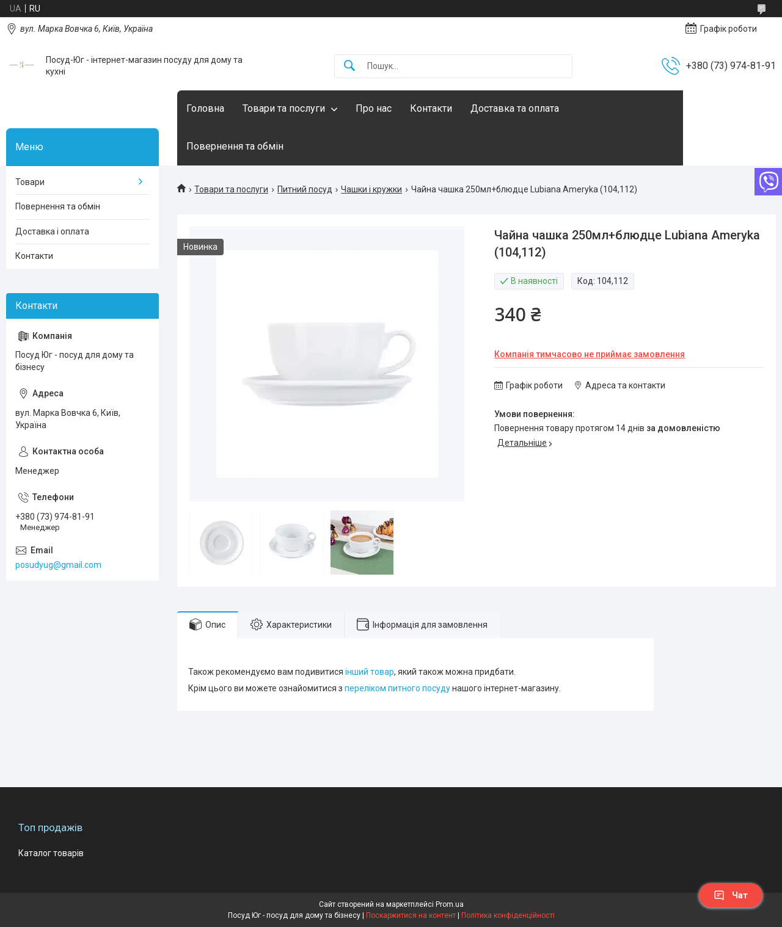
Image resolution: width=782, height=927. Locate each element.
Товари (30, 182)
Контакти (431, 108)
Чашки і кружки (371, 189)
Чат (731, 895)
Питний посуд (304, 189)
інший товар (369, 672)
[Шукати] (349, 66)
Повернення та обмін (234, 146)
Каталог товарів (51, 853)
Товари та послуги (284, 108)
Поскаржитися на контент (411, 915)
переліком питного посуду (397, 688)
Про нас (374, 108)
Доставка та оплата (514, 108)
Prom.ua (450, 904)
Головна (205, 108)
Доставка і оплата (52, 231)
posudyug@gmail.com (58, 565)
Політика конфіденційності (508, 915)
